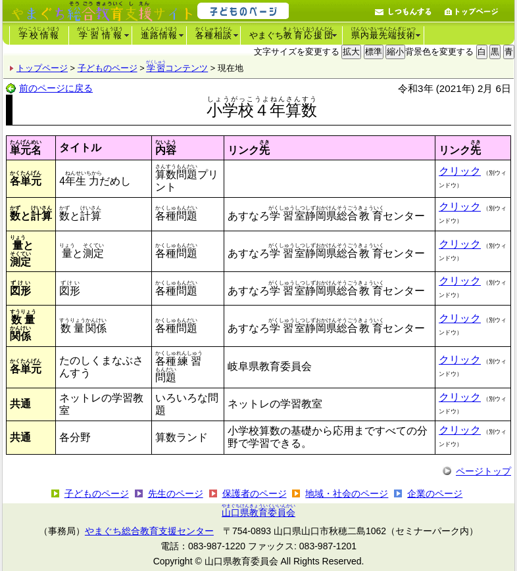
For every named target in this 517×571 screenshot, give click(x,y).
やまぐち (291, 33)
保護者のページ (254, 493)
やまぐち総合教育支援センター (149, 531)
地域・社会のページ (346, 493)
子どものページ (107, 68)
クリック (460, 171)
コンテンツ (177, 68)
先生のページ (175, 493)
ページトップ (483, 471)
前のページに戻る (56, 88)
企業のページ (434, 493)
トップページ (42, 68)
